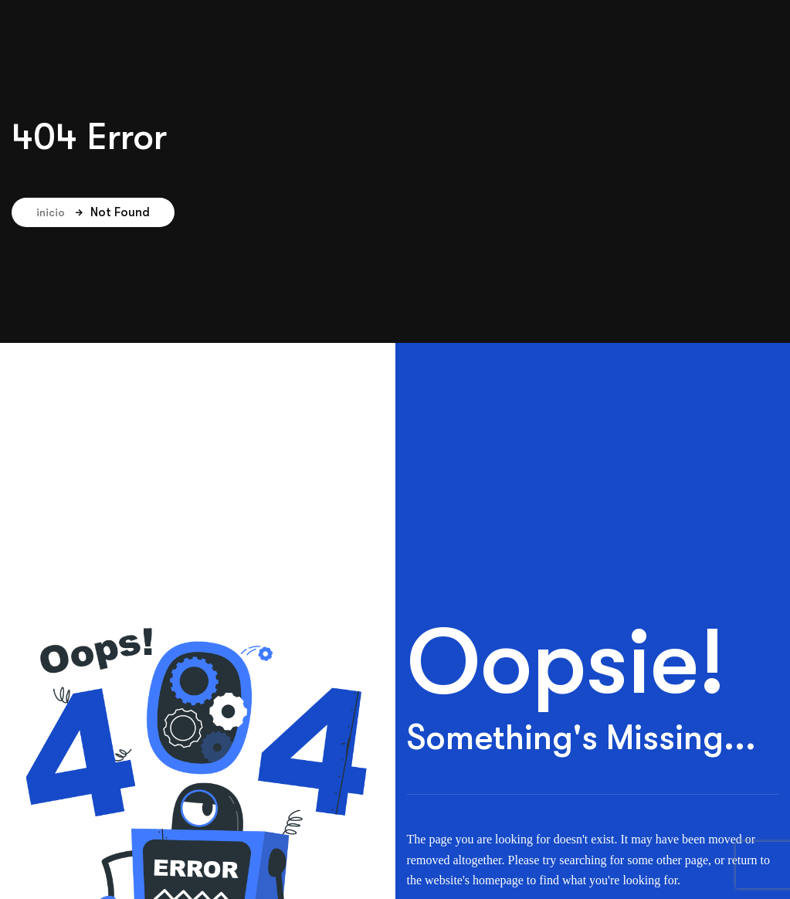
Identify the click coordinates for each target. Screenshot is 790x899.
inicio (59, 212)
